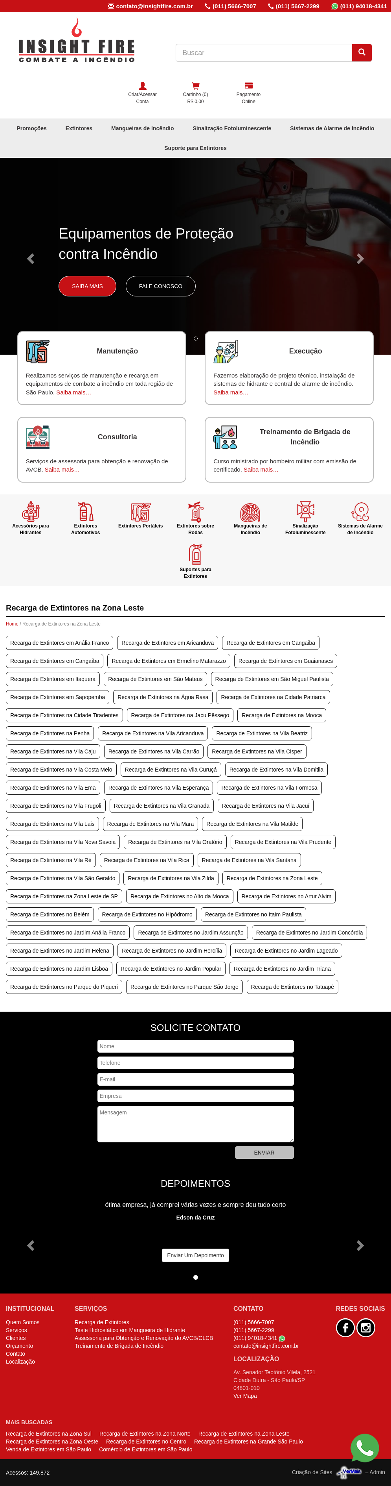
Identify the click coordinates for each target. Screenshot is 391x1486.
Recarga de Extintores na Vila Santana (249, 860)
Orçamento (19, 1346)
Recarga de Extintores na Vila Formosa (269, 788)
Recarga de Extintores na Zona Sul (49, 1433)
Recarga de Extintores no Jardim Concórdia (309, 932)
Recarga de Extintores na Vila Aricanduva (153, 733)
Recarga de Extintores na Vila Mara (150, 824)
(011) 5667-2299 (293, 6)
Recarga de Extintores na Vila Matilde (252, 824)
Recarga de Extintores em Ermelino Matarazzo (169, 661)
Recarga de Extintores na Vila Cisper (257, 751)
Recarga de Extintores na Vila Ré (51, 860)
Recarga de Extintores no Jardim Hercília (172, 950)
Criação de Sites (312, 1472)
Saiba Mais (87, 286)
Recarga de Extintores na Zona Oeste (52, 1441)
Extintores (79, 128)
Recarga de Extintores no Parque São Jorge (184, 987)
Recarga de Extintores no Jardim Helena (59, 950)
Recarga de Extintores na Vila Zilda (171, 878)
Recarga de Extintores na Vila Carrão (154, 751)
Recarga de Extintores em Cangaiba (270, 643)
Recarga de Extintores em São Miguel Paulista (272, 679)
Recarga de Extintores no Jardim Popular (171, 969)
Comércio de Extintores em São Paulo (145, 1449)
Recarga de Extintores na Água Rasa (162, 697)
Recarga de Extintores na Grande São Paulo (248, 1441)
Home (12, 624)
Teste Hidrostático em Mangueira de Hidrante (130, 1330)
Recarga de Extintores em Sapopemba (57, 697)
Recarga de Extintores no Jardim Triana (282, 969)
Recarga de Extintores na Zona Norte (145, 1433)
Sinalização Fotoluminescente (232, 128)
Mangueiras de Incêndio (142, 128)
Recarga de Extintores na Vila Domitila (276, 769)
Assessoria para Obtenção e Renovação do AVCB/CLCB (144, 1338)
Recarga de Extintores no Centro (146, 1441)
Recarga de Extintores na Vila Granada (161, 806)
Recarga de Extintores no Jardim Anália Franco (67, 932)
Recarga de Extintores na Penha (50, 733)
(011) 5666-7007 (230, 6)
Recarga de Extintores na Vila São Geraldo (62, 878)
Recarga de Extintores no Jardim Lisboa (59, 969)
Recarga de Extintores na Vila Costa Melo (61, 769)
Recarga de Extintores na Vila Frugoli (55, 806)
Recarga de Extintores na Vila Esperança (158, 788)
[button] (29, 256)
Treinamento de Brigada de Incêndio (119, 1346)
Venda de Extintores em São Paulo (48, 1449)
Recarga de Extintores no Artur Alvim (287, 896)
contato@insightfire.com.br (150, 6)
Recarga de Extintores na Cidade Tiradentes (64, 715)
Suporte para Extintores (195, 148)
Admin (377, 1472)
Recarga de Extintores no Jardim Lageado (286, 950)
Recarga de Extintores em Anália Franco (59, 643)
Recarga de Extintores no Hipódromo (147, 914)
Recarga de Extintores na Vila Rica (146, 860)
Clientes (16, 1338)
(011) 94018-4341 (359, 6)
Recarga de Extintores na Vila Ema (53, 788)
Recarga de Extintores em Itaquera (52, 679)
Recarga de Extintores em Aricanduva (167, 643)
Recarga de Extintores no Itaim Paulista (253, 914)
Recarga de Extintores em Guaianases (286, 661)
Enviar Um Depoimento (195, 1255)
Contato (15, 1354)
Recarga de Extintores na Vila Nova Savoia (63, 842)
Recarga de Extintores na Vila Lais (52, 824)
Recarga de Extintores (102, 1322)
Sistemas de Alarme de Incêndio (332, 128)
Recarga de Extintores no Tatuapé (292, 987)
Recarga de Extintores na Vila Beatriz (261, 733)
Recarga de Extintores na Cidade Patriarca (273, 697)
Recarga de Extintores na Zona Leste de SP (64, 896)
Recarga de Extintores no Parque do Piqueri (64, 987)
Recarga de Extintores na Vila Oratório (175, 842)
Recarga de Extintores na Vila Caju (53, 751)
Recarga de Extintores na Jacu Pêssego (180, 715)
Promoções (32, 128)
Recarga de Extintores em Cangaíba (54, 661)
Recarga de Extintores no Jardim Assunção (190, 932)
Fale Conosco (160, 286)
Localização (20, 1361)
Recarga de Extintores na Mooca (282, 715)
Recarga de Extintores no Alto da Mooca (179, 896)
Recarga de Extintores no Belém (50, 914)
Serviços (16, 1330)
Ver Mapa (245, 1396)
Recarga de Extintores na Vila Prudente (283, 842)
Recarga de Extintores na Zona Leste (272, 878)
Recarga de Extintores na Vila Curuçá (171, 769)
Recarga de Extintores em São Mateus (155, 679)
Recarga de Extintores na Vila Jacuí (265, 806)
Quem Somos (23, 1322)
